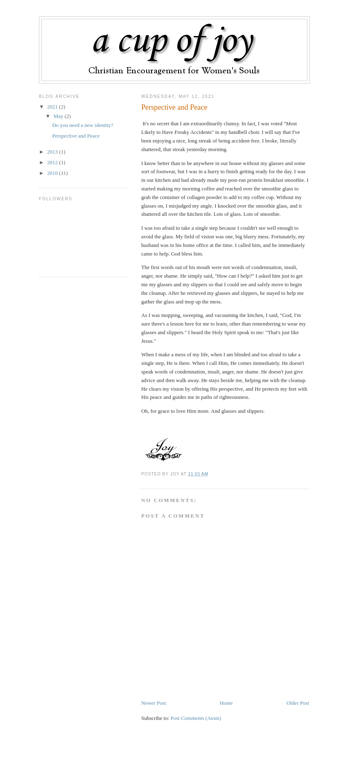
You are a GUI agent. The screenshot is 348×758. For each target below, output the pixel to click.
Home (226, 703)
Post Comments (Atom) (196, 718)
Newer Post (153, 703)
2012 (53, 162)
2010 (53, 173)
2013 (53, 152)
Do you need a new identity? (82, 125)
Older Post (298, 703)
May (59, 116)
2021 (53, 107)
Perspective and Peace (174, 107)
